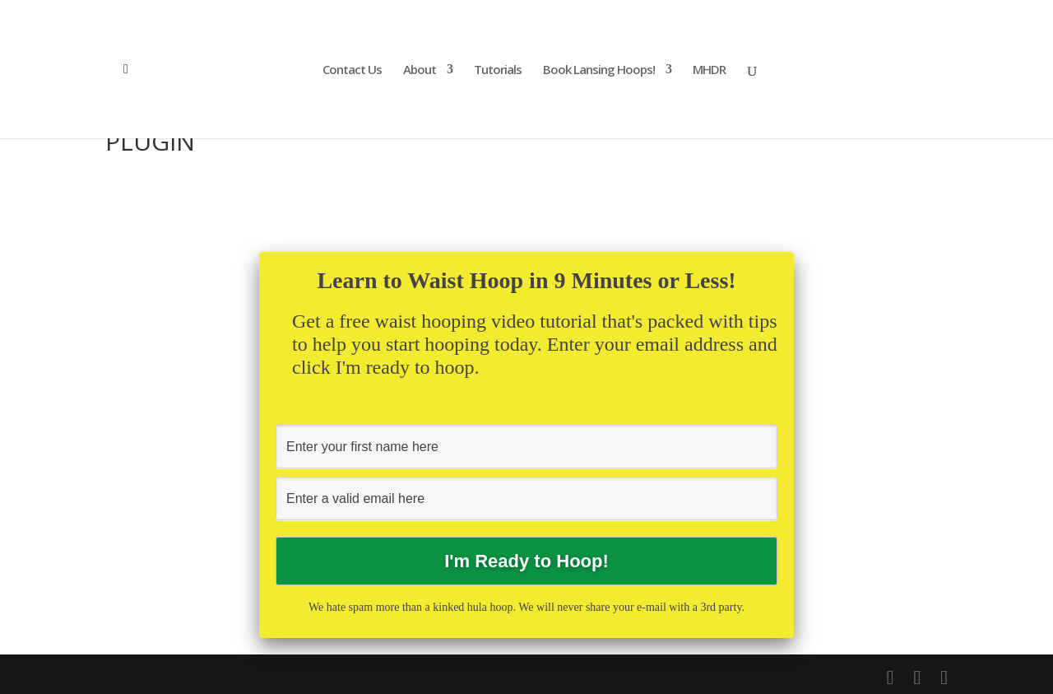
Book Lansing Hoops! (599, 70)
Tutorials (498, 70)
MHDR (709, 70)
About (419, 70)
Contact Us (352, 70)
